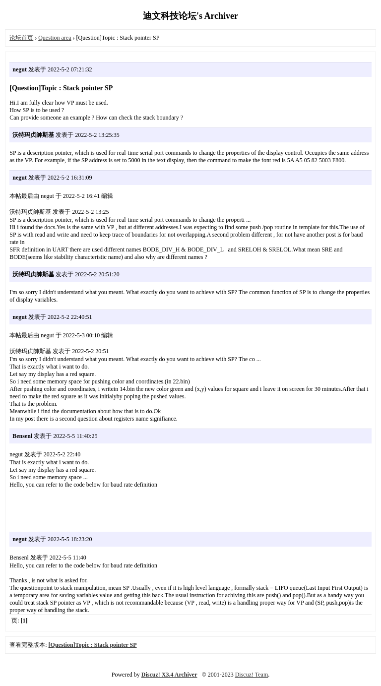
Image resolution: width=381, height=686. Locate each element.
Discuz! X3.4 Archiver (169, 674)
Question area (54, 37)
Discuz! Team (251, 674)
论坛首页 (21, 37)
